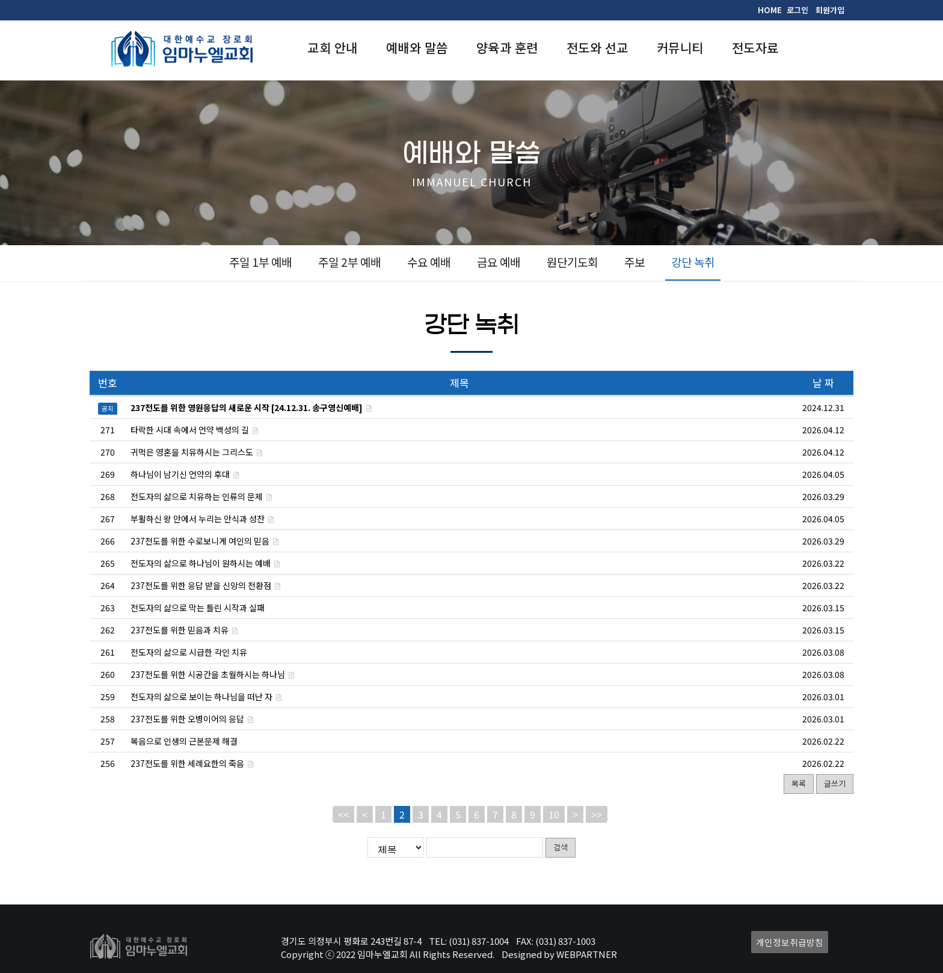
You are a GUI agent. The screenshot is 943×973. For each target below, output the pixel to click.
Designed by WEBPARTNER (559, 954)
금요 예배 (498, 262)
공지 (108, 408)
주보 (634, 262)
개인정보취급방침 (789, 942)
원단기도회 (572, 262)
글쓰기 (835, 783)
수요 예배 (428, 262)
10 (553, 814)
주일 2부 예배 (349, 262)
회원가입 (830, 10)
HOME (770, 10)
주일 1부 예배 (260, 262)
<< (343, 814)
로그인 (797, 10)
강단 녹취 (692, 262)
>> (596, 814)
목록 (798, 783)
